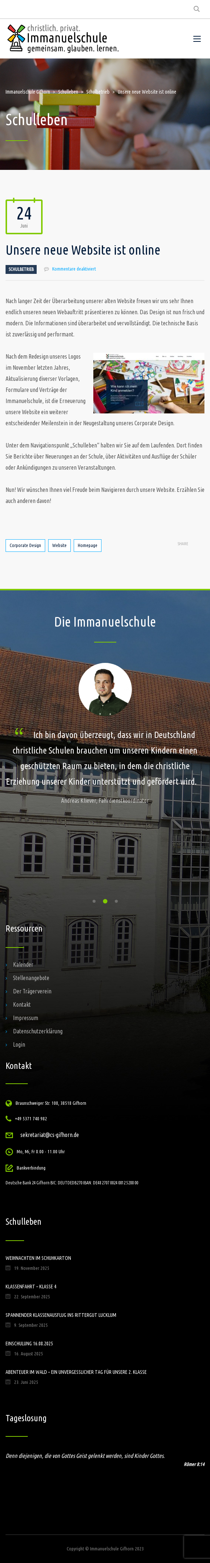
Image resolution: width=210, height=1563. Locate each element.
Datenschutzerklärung (38, 1031)
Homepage (87, 545)
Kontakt (22, 1004)
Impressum (25, 1017)
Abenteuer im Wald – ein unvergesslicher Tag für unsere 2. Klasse (76, 1372)
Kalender (23, 964)
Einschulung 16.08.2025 (29, 1343)
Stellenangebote (31, 978)
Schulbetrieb (21, 269)
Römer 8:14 (194, 1464)
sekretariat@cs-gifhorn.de (49, 1134)
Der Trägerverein (32, 991)
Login (19, 1044)
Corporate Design (25, 545)
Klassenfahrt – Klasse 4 (31, 1286)
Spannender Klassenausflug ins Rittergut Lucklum (61, 1315)
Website (59, 545)
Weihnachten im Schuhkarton (38, 1258)
